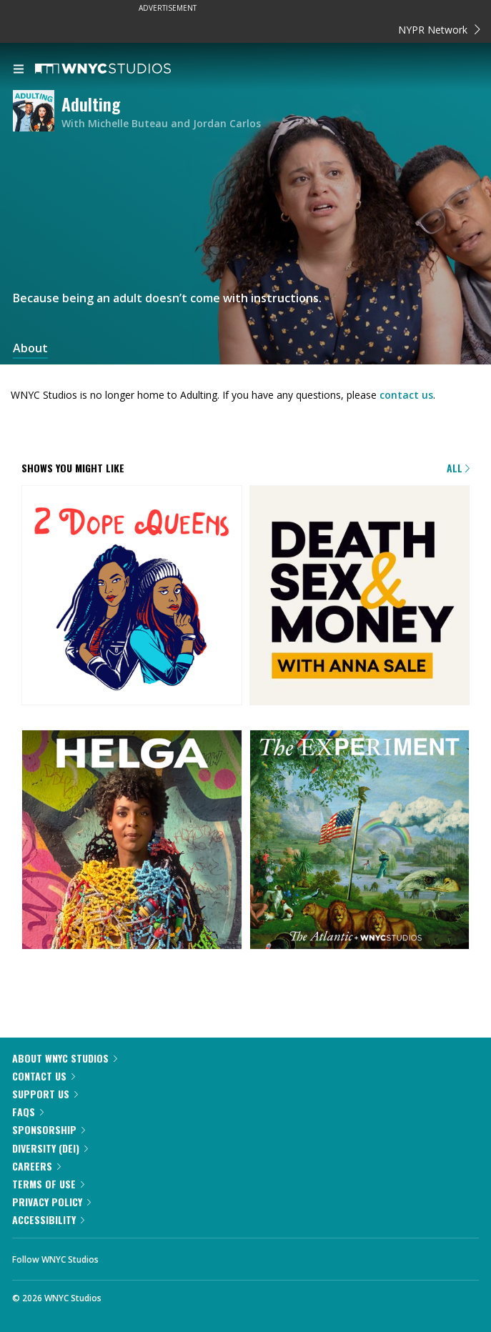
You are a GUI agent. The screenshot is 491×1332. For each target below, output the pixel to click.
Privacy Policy (51, 1201)
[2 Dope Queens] (131, 596)
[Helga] (131, 841)
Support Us (45, 1093)
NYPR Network (439, 29)
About (30, 348)
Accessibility (48, 1219)
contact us (406, 395)
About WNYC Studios (64, 1057)
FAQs (28, 1111)
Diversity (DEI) (50, 1147)
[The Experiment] (359, 841)
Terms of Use (48, 1183)
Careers (36, 1165)
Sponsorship (48, 1129)
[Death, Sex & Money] (359, 596)
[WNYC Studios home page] (121, 69)
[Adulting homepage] (37, 112)
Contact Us (43, 1075)
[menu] (19, 70)
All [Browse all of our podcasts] (458, 467)
